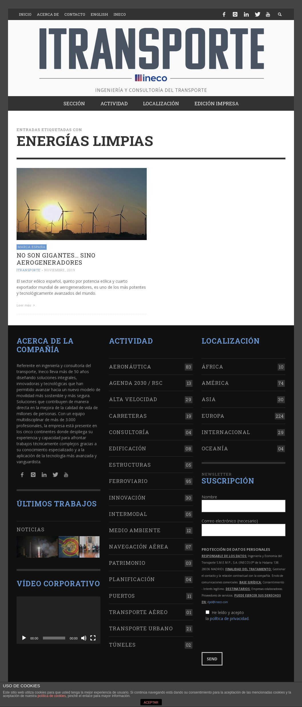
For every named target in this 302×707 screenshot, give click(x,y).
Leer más (26, 305)
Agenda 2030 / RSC (136, 382)
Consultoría (129, 430)
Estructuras (130, 463)
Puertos (122, 594)
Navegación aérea (138, 545)
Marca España (31, 247)
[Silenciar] (84, 637)
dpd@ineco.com (217, 601)
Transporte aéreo (138, 610)
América (215, 382)
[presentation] (245, 636)
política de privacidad (229, 617)
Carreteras (128, 414)
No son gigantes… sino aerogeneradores (56, 258)
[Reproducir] (24, 637)
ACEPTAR (151, 702)
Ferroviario (128, 480)
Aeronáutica (130, 365)
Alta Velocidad (133, 398)
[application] (58, 619)
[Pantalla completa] (93, 637)
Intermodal (128, 512)
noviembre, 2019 (59, 270)
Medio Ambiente (135, 529)
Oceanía (215, 447)
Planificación (132, 578)
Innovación (127, 496)
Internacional (226, 430)
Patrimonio (127, 562)
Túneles (122, 643)
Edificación (127, 447)
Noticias (31, 528)
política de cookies (51, 696)
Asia (209, 398)
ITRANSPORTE (29, 270)
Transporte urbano (141, 627)
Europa (213, 414)
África (212, 365)
